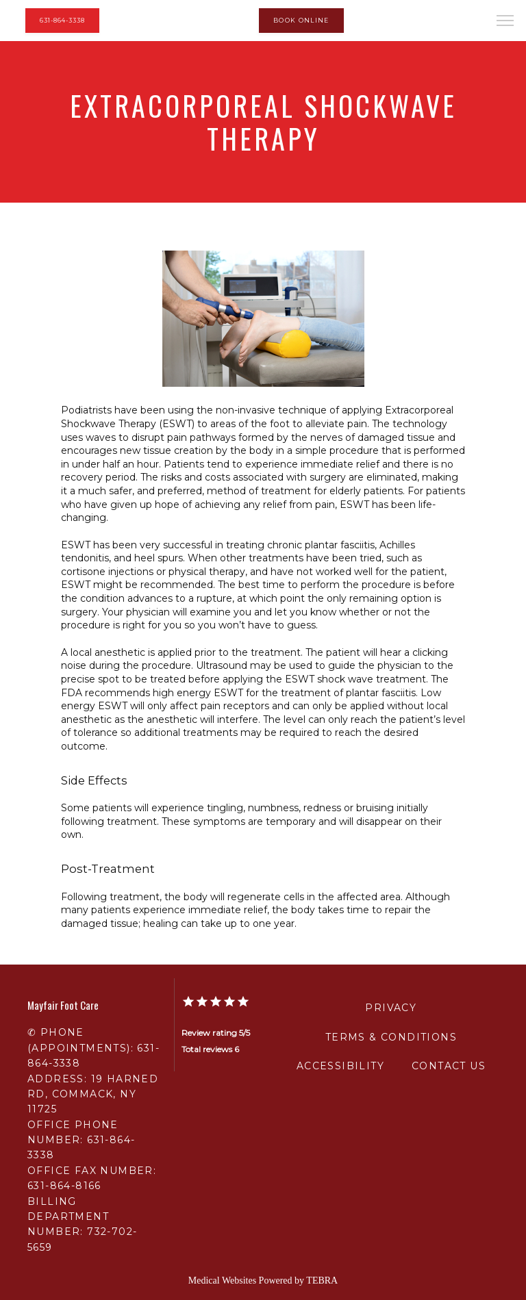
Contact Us (449, 1066)
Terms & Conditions (391, 1037)
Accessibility (340, 1066)
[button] (505, 22)
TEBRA (322, 1280)
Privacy (390, 1008)
